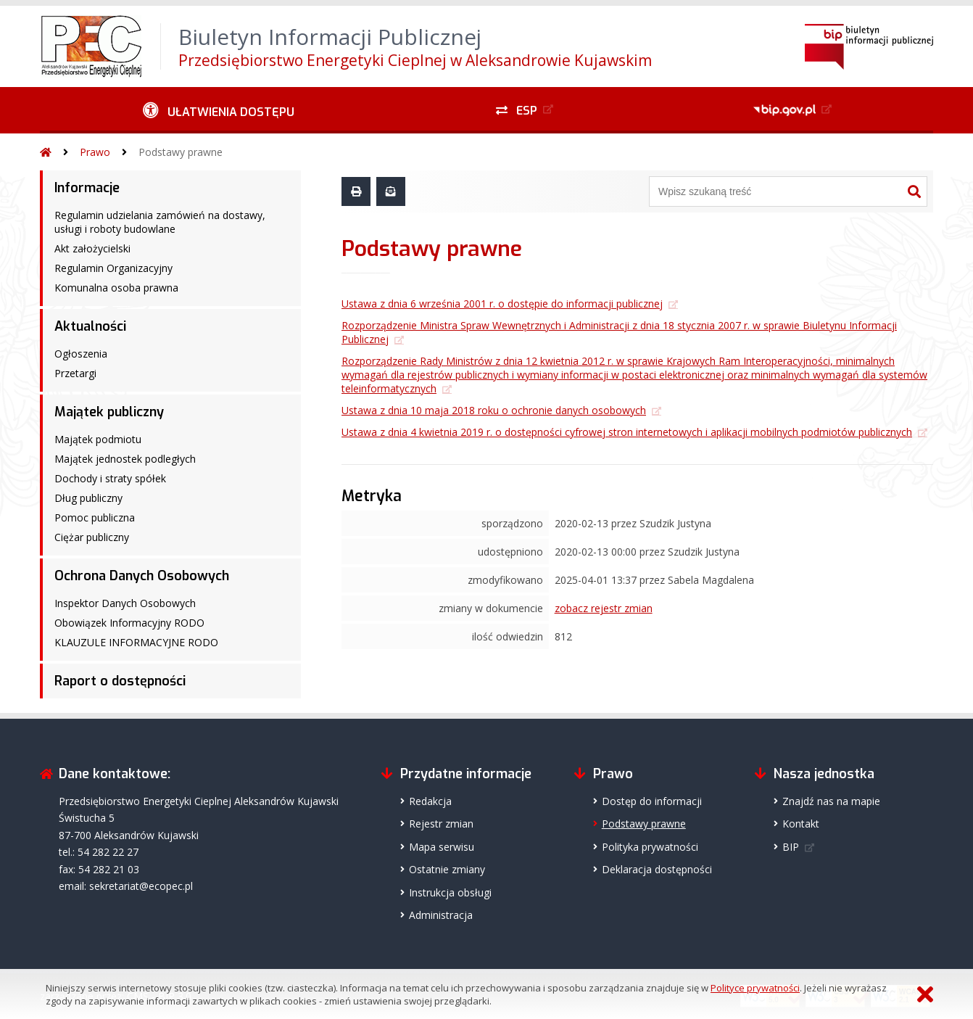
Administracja (441, 915)
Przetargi (75, 373)
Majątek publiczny (109, 412)
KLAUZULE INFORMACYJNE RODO (136, 642)
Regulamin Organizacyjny (113, 268)
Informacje (87, 188)
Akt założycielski (92, 248)
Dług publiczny (88, 498)
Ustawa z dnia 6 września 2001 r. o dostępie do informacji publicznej (502, 303)
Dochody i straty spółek (110, 478)
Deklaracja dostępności (657, 869)
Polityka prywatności (650, 847)
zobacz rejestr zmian (604, 608)
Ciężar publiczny (91, 537)
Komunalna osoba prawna (116, 287)
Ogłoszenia (80, 353)
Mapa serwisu (441, 847)
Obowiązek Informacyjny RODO (129, 623)
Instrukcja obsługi (450, 892)
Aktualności (90, 326)
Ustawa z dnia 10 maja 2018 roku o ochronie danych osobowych (493, 410)
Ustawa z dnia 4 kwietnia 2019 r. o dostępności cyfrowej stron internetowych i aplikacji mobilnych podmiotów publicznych (626, 432)
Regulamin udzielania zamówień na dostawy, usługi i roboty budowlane (159, 222)
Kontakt (800, 823)
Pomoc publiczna (94, 517)
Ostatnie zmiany (447, 869)
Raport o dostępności (120, 681)
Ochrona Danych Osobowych (141, 576)
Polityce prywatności (755, 987)
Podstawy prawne (180, 152)
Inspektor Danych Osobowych (125, 603)
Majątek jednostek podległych (125, 459)
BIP (790, 847)
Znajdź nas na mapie (831, 801)
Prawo (95, 152)
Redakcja (430, 801)
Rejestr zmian (441, 823)
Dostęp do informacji (652, 801)
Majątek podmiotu (97, 439)
